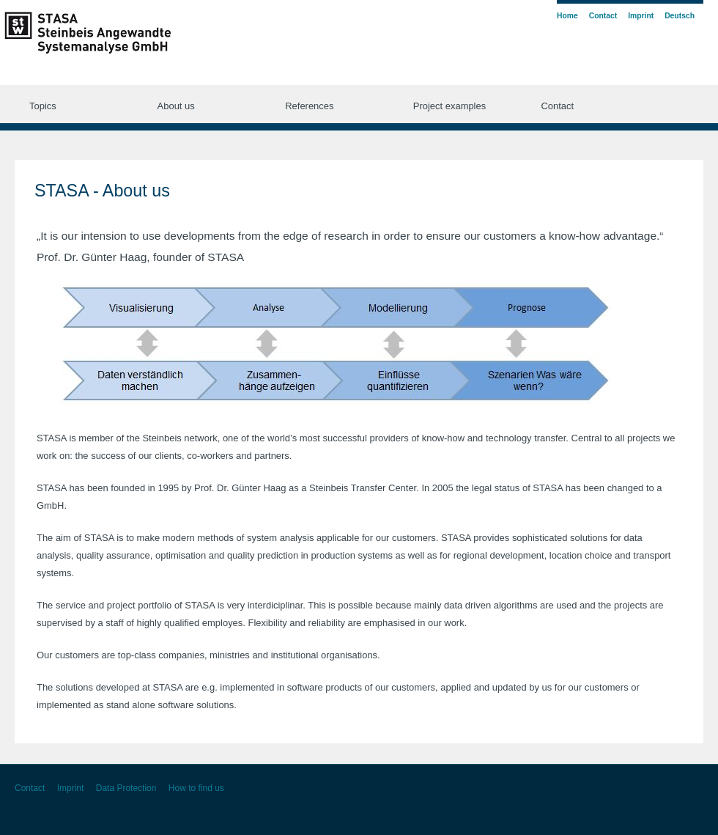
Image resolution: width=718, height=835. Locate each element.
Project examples (449, 105)
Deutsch (680, 16)
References (309, 105)
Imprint (641, 16)
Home (567, 16)
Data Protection (126, 788)
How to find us (196, 788)
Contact (557, 105)
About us (176, 105)
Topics (42, 105)
